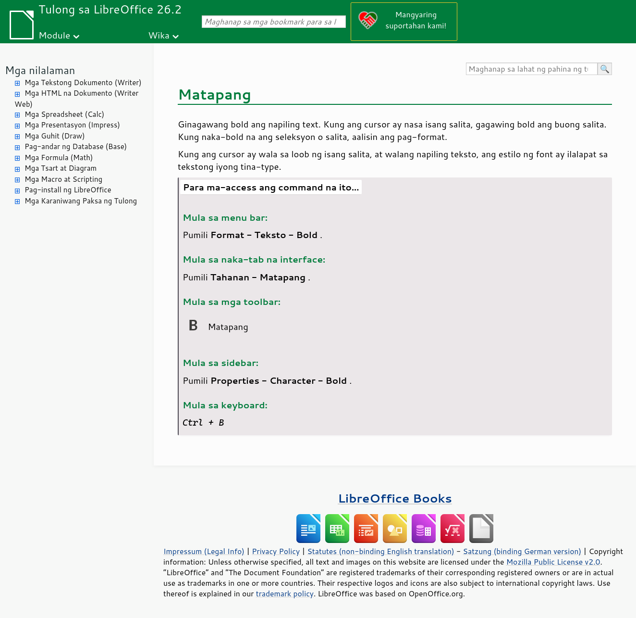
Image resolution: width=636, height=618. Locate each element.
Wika (159, 34)
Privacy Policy (276, 551)
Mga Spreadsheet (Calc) (64, 114)
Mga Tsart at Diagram (60, 168)
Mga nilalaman (40, 70)
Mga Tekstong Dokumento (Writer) (83, 82)
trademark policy (285, 593)
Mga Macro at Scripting (63, 179)
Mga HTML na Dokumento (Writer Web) (76, 98)
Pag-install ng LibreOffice (67, 190)
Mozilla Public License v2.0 (553, 561)
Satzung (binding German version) (522, 551)
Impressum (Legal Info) (204, 551)
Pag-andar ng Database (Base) (75, 146)
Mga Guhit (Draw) (54, 136)
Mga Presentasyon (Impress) (72, 125)
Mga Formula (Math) (58, 157)
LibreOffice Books (395, 498)
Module (54, 34)
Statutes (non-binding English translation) (380, 551)
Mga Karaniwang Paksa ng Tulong (80, 201)
